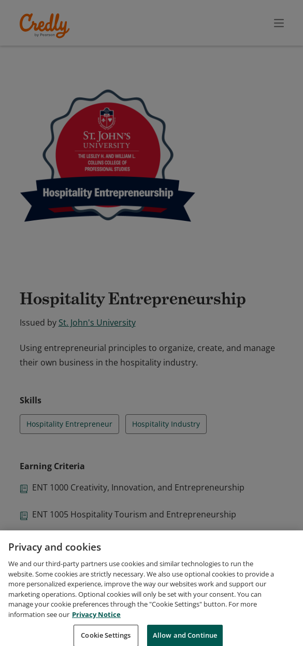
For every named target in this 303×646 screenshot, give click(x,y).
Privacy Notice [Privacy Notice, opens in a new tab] (96, 624)
